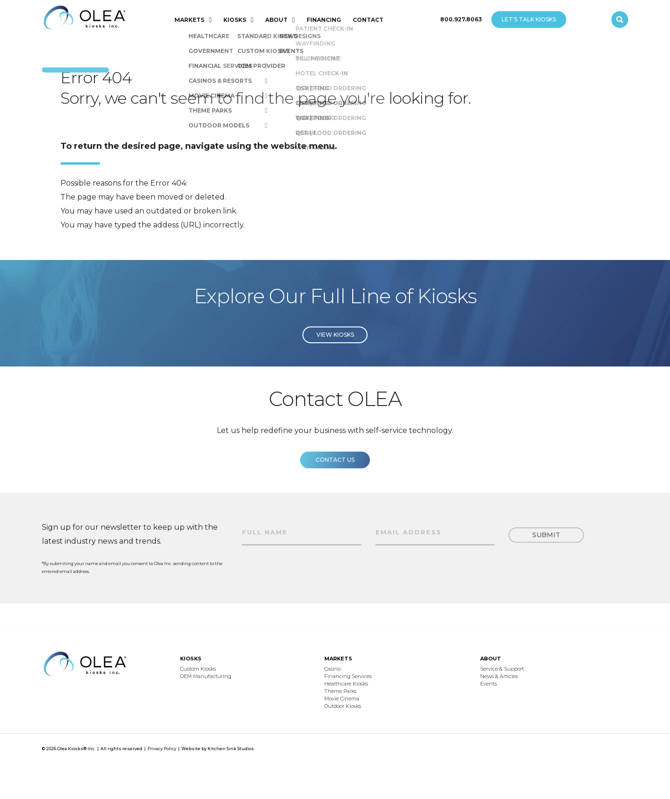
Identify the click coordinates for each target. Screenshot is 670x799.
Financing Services (348, 676)
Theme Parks (340, 691)
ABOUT (276, 19)
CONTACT (368, 19)
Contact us (335, 469)
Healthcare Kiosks (346, 683)
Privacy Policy (161, 748)
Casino (332, 669)
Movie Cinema (341, 698)
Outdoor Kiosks (342, 706)
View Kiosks (335, 344)
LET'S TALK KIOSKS (529, 19)
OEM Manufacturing (205, 676)
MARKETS (189, 19)
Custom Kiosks (198, 669)
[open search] (619, 19)
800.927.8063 (461, 19)
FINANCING (324, 19)
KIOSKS (234, 19)
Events (488, 683)
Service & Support (502, 669)
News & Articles (499, 676)
